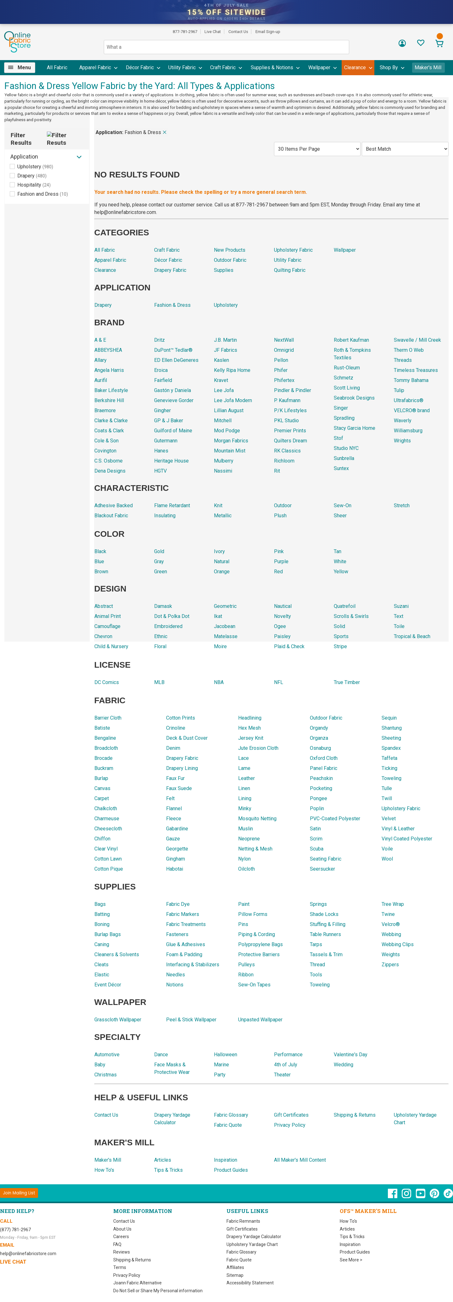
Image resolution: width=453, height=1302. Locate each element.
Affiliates (234, 1261)
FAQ (117, 1238)
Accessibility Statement (249, 1276)
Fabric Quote (239, 1253)
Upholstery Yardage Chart (251, 1238)
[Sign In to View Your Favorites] (420, 44)
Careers (121, 1230)
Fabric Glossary (241, 1245)
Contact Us (239, 31)
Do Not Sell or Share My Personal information (157, 1284)
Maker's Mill (428, 67)
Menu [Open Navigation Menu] (24, 67)
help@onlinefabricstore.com (27, 1247)
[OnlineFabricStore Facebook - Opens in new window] (392, 1190)
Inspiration (350, 1238)
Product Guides (355, 1245)
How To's (348, 1214)
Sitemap (234, 1268)
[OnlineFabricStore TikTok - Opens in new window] (448, 1190)
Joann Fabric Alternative (136, 1276)
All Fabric (56, 67)
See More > (351, 1253)
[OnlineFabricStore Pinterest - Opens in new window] (434, 1190)
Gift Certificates (241, 1222)
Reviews (121, 1245)
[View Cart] (439, 44)
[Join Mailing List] (19, 1187)
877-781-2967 (184, 31)
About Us (122, 1222)
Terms (119, 1261)
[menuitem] (22, 67)
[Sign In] (402, 45)
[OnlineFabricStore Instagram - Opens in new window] (406, 1190)
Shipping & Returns (132, 1253)
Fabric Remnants (243, 1214)
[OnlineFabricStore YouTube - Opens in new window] (420, 1190)
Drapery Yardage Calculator (253, 1230)
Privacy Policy (127, 1268)
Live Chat (212, 31)
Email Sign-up (268, 31)
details (259, 18)
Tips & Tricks (352, 1230)
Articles (347, 1222)
